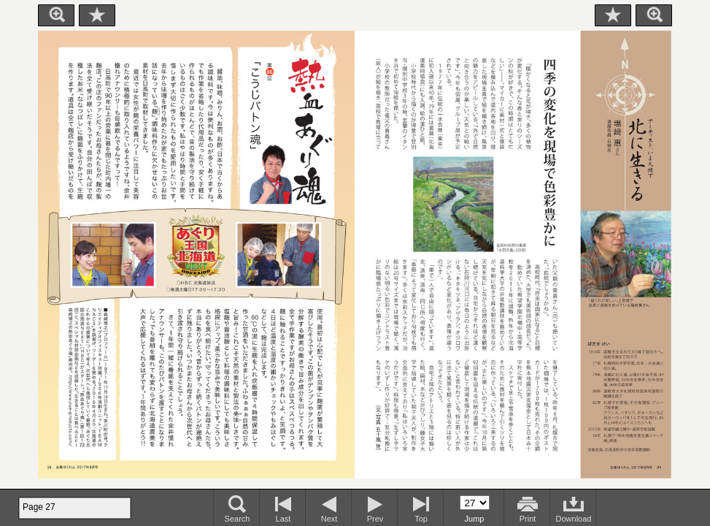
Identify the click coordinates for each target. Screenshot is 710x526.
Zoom (56, 15)
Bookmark (97, 15)
